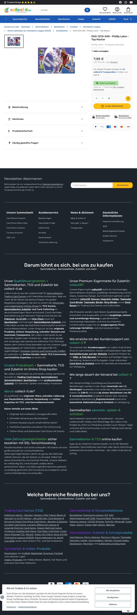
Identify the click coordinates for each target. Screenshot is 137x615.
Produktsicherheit (21, 131)
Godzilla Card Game (26, 531)
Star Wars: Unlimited (48, 531)
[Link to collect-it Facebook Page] (120, 2)
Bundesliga (76, 515)
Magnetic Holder (78, 540)
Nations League (78, 521)
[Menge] (102, 98)
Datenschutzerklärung (52, 184)
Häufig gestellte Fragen (23, 143)
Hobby (81, 19)
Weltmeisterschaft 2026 (82, 518)
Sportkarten (64, 19)
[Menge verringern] (96, 98)
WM (111, 515)
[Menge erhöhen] (109, 98)
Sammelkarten (20, 19)
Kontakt (42, 232)
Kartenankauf (45, 237)
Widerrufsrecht (110, 236)
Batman (110, 525)
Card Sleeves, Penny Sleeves (85, 537)
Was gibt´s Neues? (79, 223)
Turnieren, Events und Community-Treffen (42, 351)
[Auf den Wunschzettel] (128, 98)
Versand (113, 62)
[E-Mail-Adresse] (92, 185)
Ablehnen (113, 604)
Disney (80, 525)
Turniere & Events (14, 232)
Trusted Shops (19, 2)
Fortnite (109, 521)
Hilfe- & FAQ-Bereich (84, 357)
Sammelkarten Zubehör (17, 309)
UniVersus (9, 531)
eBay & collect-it (78, 218)
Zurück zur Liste (11, 27)
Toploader (126, 537)
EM (106, 515)
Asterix (101, 525)
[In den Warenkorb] (112, 106)
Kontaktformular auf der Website (88, 354)
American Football (53, 553)
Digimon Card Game (25, 528)
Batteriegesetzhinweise (114, 231)
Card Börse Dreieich (15, 218)
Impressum (108, 240)
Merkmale (16, 119)
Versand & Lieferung (48, 242)
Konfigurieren (113, 597)
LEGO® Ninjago (95, 521)
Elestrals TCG (18, 534)
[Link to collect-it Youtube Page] (131, 2)
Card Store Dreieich (15, 228)
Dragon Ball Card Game (49, 528)
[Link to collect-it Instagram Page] (125, 2)
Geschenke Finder (47, 223)
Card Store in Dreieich (82, 363)
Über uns (10, 237)
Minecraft (120, 521)
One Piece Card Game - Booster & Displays (44, 521)
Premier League (120, 518)
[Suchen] (64, 10)
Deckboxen (76, 543)
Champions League (93, 515)
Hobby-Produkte (13, 560)
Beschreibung (18, 107)
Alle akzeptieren (113, 590)
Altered (29, 534)
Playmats (88, 543)
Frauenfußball (103, 518)
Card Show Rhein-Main (17, 223)
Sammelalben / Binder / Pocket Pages (108, 540)
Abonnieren (123, 185)
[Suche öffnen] (87, 10)
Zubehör (96, 19)
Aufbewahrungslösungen (112, 543)
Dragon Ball (91, 525)
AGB (105, 226)
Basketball (36, 553)
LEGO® (112, 19)
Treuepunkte (76, 228)
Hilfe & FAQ (44, 228)
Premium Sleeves (110, 537)
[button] (105, 10)
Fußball (26, 553)
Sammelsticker (42, 19)
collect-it (76, 343)
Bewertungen (45, 218)
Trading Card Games (15, 296)
